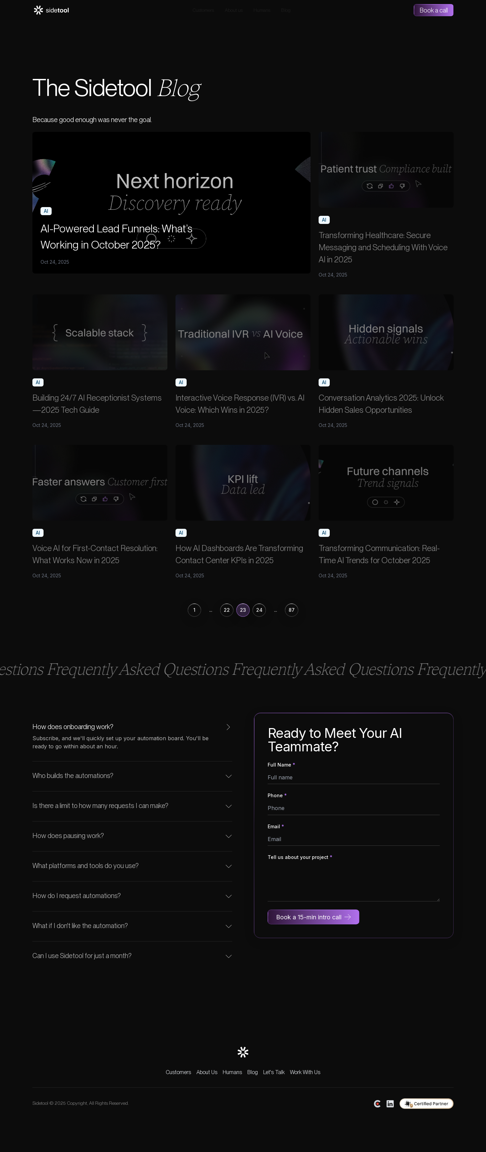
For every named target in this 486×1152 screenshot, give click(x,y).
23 (243, 610)
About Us (206, 1072)
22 (227, 610)
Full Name (281, 765)
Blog (286, 10)
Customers (203, 10)
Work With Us (305, 1072)
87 (292, 610)
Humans (261, 10)
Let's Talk (274, 1072)
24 (259, 610)
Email (276, 826)
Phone (277, 795)
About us (234, 10)
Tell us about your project (300, 857)
